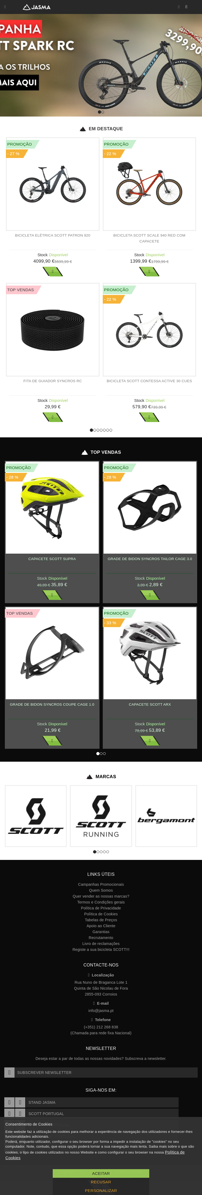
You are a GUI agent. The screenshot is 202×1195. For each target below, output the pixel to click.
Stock (42, 254)
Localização (101, 975)
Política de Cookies (101, 914)
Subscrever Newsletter (38, 1072)
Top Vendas (101, 452)
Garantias (101, 932)
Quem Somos (101, 890)
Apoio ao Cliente (101, 926)
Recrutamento (101, 938)
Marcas (101, 776)
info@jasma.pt (101, 1010)
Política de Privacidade (101, 908)
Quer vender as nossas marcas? (101, 896)
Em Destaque (101, 128)
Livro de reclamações (101, 943)
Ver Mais (52, 271)
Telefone (101, 1020)
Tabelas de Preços (101, 920)
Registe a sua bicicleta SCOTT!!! (100, 949)
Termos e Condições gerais (101, 902)
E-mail (101, 1003)
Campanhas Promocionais (101, 884)
